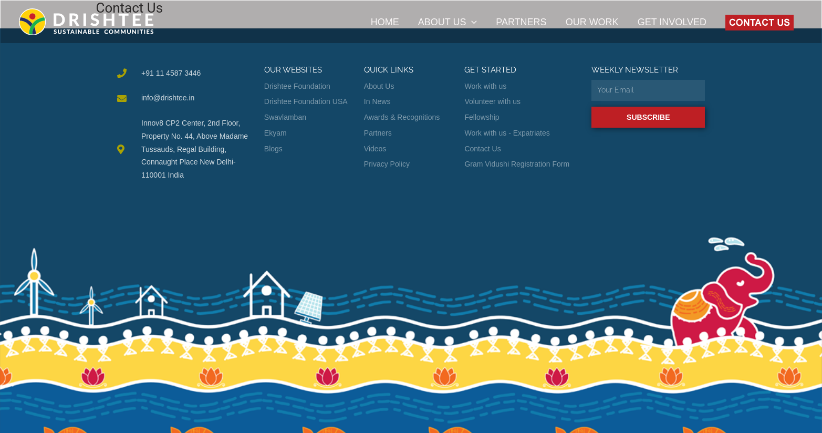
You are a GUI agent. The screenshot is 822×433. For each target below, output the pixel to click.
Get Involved (672, 22)
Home (385, 22)
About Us (447, 22)
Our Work (592, 22)
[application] (471, 22)
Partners (521, 22)
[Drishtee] (86, 21)
